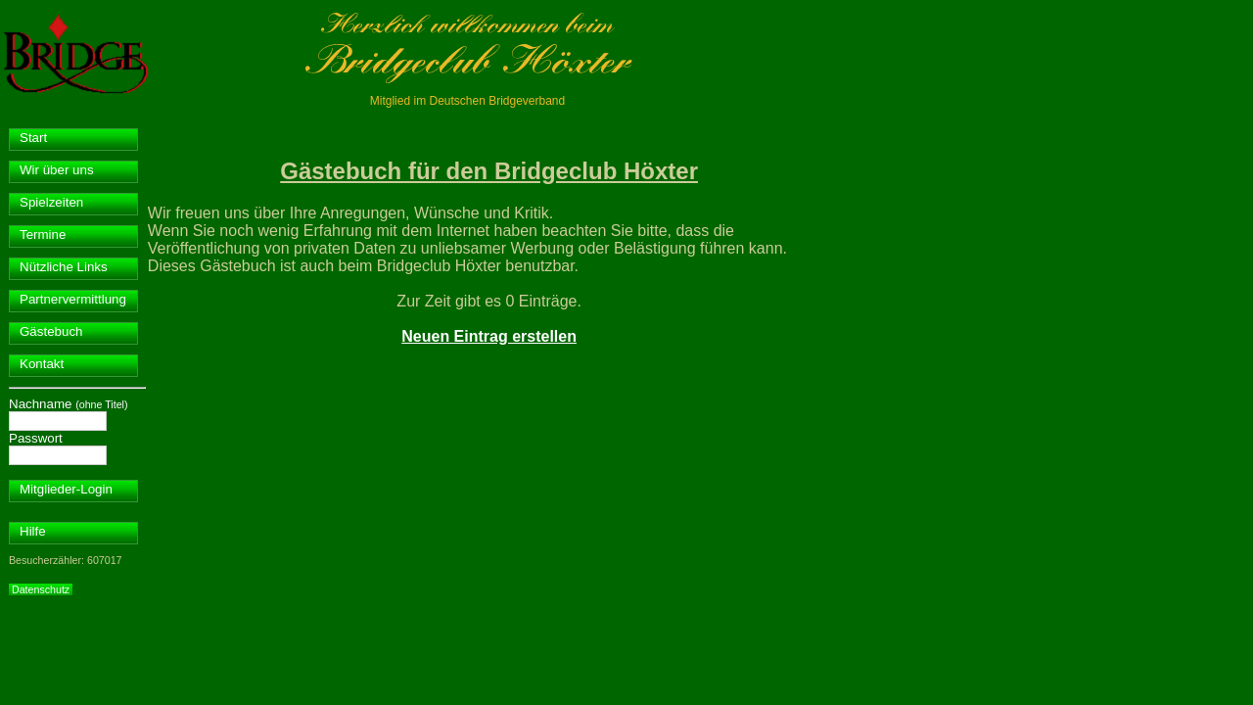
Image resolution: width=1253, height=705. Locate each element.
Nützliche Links (64, 266)
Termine (43, 234)
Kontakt (42, 363)
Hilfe (33, 531)
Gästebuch (51, 331)
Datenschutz (40, 589)
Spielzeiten (51, 202)
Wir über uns (57, 170)
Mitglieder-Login (66, 489)
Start (33, 137)
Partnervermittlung (73, 299)
